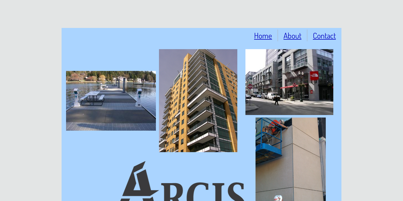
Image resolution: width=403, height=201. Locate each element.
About (292, 35)
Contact (324, 35)
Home (263, 35)
